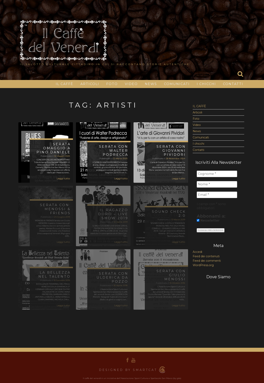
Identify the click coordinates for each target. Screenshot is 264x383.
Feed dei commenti (207, 261)
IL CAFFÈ (64, 84)
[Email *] (217, 195)
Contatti (233, 84)
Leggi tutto (63, 178)
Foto (112, 84)
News (151, 84)
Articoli (89, 84)
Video (131, 84)
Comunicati (177, 84)
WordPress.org (203, 265)
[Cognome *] (217, 174)
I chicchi (206, 84)
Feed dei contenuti (206, 256)
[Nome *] (217, 184)
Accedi (197, 252)
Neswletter (208, 220)
